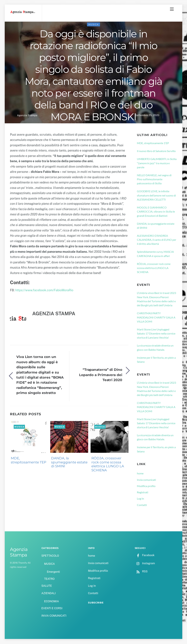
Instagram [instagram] (145, 563)
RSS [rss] (141, 572)
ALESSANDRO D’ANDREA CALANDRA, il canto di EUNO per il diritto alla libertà (156, 240)
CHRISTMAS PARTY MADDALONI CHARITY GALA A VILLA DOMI (156, 318)
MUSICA (93, 25)
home (140, 474)
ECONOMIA (51, 601)
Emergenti (53, 572)
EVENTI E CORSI (51, 608)
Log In (140, 499)
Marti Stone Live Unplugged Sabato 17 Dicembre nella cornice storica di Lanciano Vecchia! (156, 334)
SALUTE (46, 586)
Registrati (142, 492)
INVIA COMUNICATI (53, 616)
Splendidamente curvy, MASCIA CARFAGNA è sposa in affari (155, 254)
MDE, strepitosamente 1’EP (28, 461)
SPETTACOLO (50, 556)
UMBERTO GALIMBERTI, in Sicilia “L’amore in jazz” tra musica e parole (157, 163)
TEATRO (49, 579)
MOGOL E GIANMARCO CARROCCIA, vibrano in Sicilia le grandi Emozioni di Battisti (156, 212)
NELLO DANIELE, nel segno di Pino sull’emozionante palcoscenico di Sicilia (154, 179)
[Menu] (171, 9)
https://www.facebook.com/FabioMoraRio (44, 290)
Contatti (142, 505)
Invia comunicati (146, 480)
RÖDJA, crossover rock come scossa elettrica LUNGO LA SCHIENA (107, 465)
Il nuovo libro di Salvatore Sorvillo (156, 151)
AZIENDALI (48, 593)
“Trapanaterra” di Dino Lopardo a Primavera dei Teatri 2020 (100, 375)
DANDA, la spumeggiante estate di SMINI (69, 463)
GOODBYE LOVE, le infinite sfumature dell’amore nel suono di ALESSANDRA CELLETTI (156, 196)
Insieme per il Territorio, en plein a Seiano (156, 360)
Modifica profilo (146, 486)
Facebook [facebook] (144, 555)
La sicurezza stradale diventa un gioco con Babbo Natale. (155, 348)
